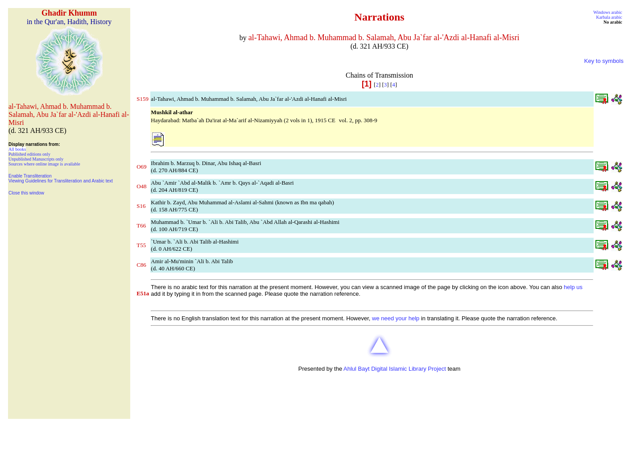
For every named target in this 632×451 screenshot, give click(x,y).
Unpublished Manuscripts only (35, 159)
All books (17, 149)
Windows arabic (607, 12)
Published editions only (29, 154)
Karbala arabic (609, 17)
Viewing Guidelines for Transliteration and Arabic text (60, 180)
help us (573, 287)
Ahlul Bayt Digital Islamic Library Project (394, 368)
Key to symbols (604, 61)
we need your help (395, 318)
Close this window (26, 192)
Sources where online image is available (44, 163)
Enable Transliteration (30, 176)
